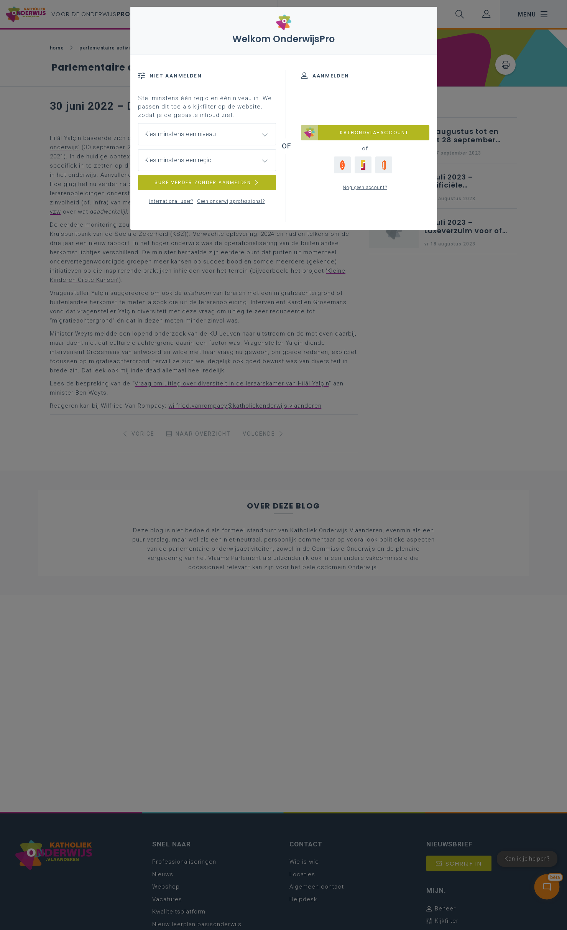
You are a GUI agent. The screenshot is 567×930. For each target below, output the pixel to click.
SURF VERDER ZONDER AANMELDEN (207, 182)
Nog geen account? (365, 187)
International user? (171, 201)
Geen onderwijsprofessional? (231, 201)
